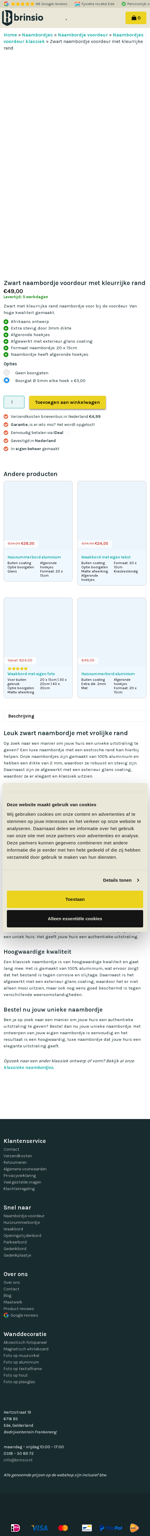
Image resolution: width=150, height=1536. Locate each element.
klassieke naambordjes (28, 1067)
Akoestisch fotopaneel (25, 1342)
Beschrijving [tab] (21, 716)
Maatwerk (13, 1302)
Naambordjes (37, 35)
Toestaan (75, 899)
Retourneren (15, 1162)
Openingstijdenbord (22, 1235)
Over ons (12, 1282)
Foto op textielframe (23, 1368)
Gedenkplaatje (17, 1255)
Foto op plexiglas (19, 1381)
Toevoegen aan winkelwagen (67, 402)
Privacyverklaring (20, 1175)
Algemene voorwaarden (25, 1169)
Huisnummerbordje (22, 1222)
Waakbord (13, 1229)
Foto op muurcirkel (21, 1355)
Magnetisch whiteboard (26, 1349)
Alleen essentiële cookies (75, 918)
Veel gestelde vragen (22, 1182)
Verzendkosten (18, 1155)
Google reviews (21, 1315)
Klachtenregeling (19, 1188)
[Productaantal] (14, 402)
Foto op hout (16, 1375)
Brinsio (30, 18)
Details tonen (117, 880)
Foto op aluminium (21, 1362)
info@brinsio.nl (18, 1460)
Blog (7, 1295)
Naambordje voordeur (83, 35)
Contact (11, 1149)
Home (10, 35)
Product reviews (19, 1308)
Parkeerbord (15, 1242)
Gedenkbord (15, 1248)
